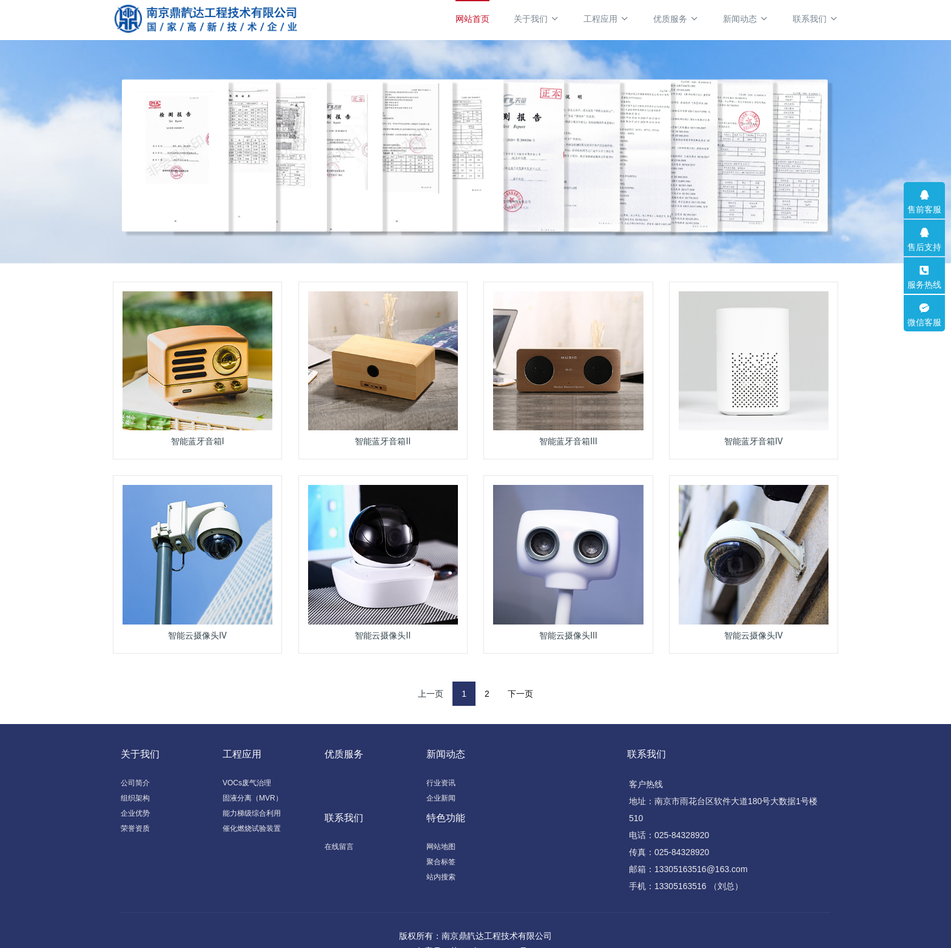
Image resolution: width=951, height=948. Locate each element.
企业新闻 (440, 798)
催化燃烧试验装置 (252, 828)
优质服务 (676, 19)
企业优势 (135, 813)
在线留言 (339, 846)
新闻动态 (745, 19)
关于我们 (536, 19)
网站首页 (472, 19)
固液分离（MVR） (253, 798)
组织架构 (135, 798)
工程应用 (606, 19)
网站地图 (440, 846)
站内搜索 (440, 877)
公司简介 (135, 783)
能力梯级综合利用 (252, 813)
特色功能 (445, 818)
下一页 (520, 694)
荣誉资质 (135, 828)
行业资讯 (440, 783)
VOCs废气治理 (247, 783)
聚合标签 (440, 862)
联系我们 (815, 19)
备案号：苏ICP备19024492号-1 (475, 934)
